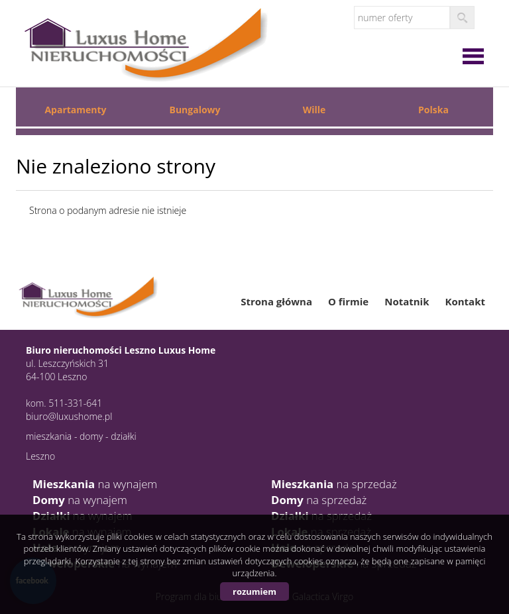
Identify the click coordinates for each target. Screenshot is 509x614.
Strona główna (276, 301)
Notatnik (406, 301)
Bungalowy (194, 109)
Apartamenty (75, 109)
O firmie (348, 301)
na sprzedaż (334, 483)
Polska (433, 109)
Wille (314, 109)
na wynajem (94, 483)
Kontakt (465, 301)
